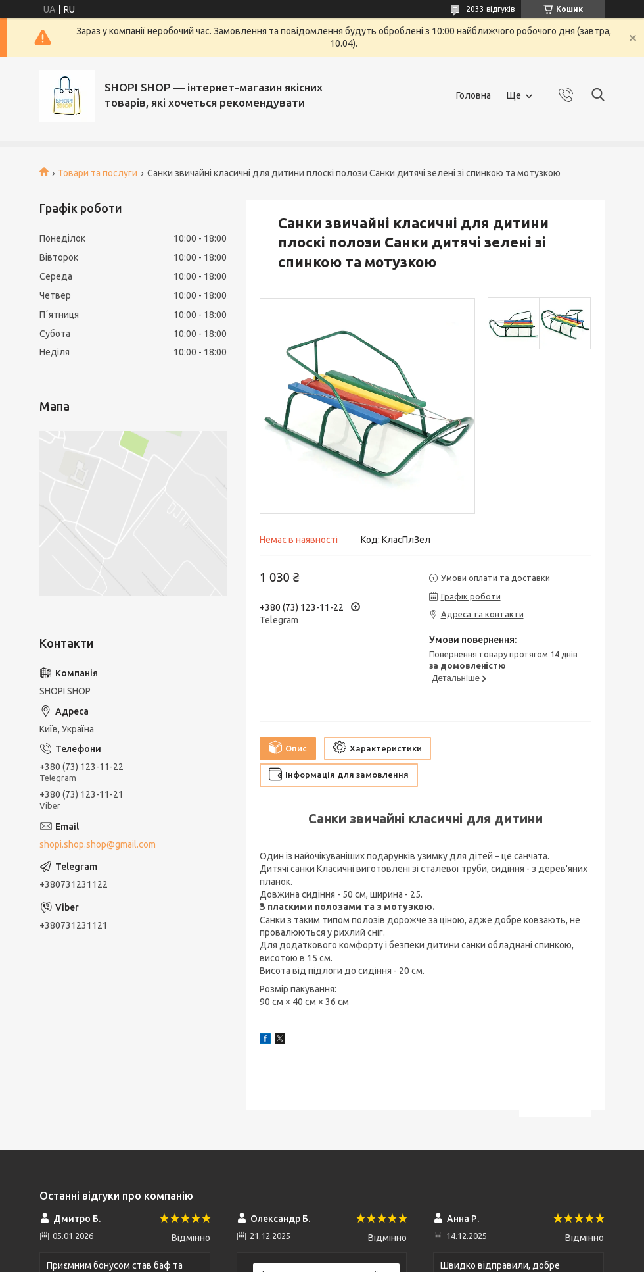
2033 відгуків (490, 9)
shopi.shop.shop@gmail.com (97, 844)
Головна (473, 95)
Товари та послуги (97, 173)
